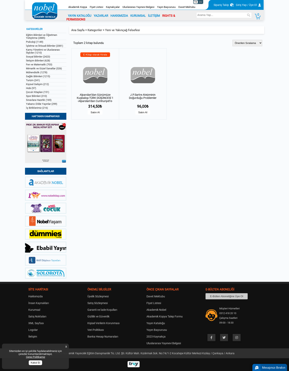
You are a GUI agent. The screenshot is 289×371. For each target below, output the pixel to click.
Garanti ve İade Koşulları (102, 309)
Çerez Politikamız (35, 356)
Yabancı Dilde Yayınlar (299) (41, 103)
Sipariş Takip (221, 4)
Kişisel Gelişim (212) (37, 84)
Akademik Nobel (156, 309)
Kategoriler (95, 30)
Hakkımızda (35, 296)
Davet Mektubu (186, 7)
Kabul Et (35, 362)
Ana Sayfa (77, 30)
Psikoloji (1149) (34, 41)
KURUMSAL (138, 16)
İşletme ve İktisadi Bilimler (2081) (44, 45)
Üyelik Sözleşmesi (98, 296)
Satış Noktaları (37, 316)
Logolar (33, 329)
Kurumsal (34, 309)
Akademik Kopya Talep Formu (164, 316)
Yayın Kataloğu (155, 323)
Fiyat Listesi (96, 7)
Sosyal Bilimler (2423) (38, 56)
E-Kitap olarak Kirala (95, 54)
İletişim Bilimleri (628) (38, 60)
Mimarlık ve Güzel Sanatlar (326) (44, 68)
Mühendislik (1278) (36, 72)
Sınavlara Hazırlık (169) (39, 99)
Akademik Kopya (77, 7)
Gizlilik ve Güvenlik (98, 316)
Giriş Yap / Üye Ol (246, 4)
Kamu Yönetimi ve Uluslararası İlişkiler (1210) (43, 51)
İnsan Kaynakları (38, 303)
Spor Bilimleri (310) (36, 96)
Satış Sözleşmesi (97, 303)
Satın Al (95, 112)
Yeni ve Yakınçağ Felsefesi (122, 30)
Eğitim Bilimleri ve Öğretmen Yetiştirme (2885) (41, 36)
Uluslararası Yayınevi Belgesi (138, 7)
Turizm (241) (33, 80)
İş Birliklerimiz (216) (37, 107)
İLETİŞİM (154, 16)
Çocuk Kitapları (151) (37, 92)
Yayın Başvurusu (166, 7)
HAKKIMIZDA (119, 16)
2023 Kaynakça (156, 336)
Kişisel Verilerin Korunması (103, 323)
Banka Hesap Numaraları (102, 336)
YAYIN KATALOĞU (79, 16)
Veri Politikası (95, 329)
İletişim (32, 336)
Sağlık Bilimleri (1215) (38, 76)
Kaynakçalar (113, 7)
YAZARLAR (101, 16)
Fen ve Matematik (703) (39, 64)
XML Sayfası (36, 323)
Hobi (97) (31, 88)
